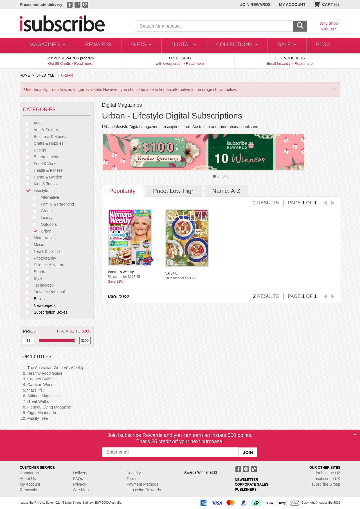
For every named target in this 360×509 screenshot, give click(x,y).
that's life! (35, 390)
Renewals (28, 490)
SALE (285, 45)
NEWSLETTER (246, 480)
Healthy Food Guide (44, 373)
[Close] (355, 435)
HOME (25, 75)
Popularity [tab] (122, 190)
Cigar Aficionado (41, 412)
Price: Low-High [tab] (174, 190)
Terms (132, 478)
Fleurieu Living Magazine (49, 407)
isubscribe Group (325, 484)
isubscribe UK (328, 478)
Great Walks (38, 401)
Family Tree (37, 418)
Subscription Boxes (45, 312)
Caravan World (40, 384)
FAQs (78, 478)
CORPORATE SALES (251, 484)
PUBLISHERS (245, 490)
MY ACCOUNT (292, 4)
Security (134, 473)
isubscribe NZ (328, 473)
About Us (28, 478)
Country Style (39, 379)
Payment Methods (142, 484)
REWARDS (97, 45)
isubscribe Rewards (144, 490)
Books (34, 298)
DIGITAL (183, 45)
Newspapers (39, 305)
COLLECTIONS (235, 45)
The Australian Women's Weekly (55, 367)
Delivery (80, 473)
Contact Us (29, 473)
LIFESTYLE (45, 75)
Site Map (81, 490)
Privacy (79, 484)
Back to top (118, 296)
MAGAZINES (47, 45)
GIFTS (140, 45)
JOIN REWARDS (255, 4)
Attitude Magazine (43, 396)
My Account (30, 484)
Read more (83, 63)
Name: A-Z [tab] (226, 190)
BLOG (322, 45)
